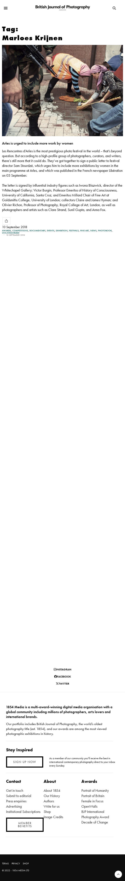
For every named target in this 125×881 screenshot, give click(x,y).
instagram (62, 669)
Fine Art (84, 230)
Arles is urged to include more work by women (37, 143)
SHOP (26, 863)
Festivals (74, 230)
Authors (49, 801)
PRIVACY (16, 863)
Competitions (20, 230)
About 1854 (52, 790)
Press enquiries (16, 801)
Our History (52, 795)
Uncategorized (10, 233)
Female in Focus (92, 801)
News (93, 230)
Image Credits (53, 817)
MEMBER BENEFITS (25, 824)
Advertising (14, 806)
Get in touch (14, 790)
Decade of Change (94, 822)
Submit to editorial (18, 795)
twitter (62, 683)
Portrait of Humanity (95, 790)
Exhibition (62, 230)
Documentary (37, 230)
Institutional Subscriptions (23, 811)
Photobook (105, 230)
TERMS (5, 863)
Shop (47, 811)
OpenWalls (89, 806)
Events (50, 230)
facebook (62, 676)
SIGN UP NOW (24, 762)
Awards (6, 230)
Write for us (51, 806)
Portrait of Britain (92, 795)
